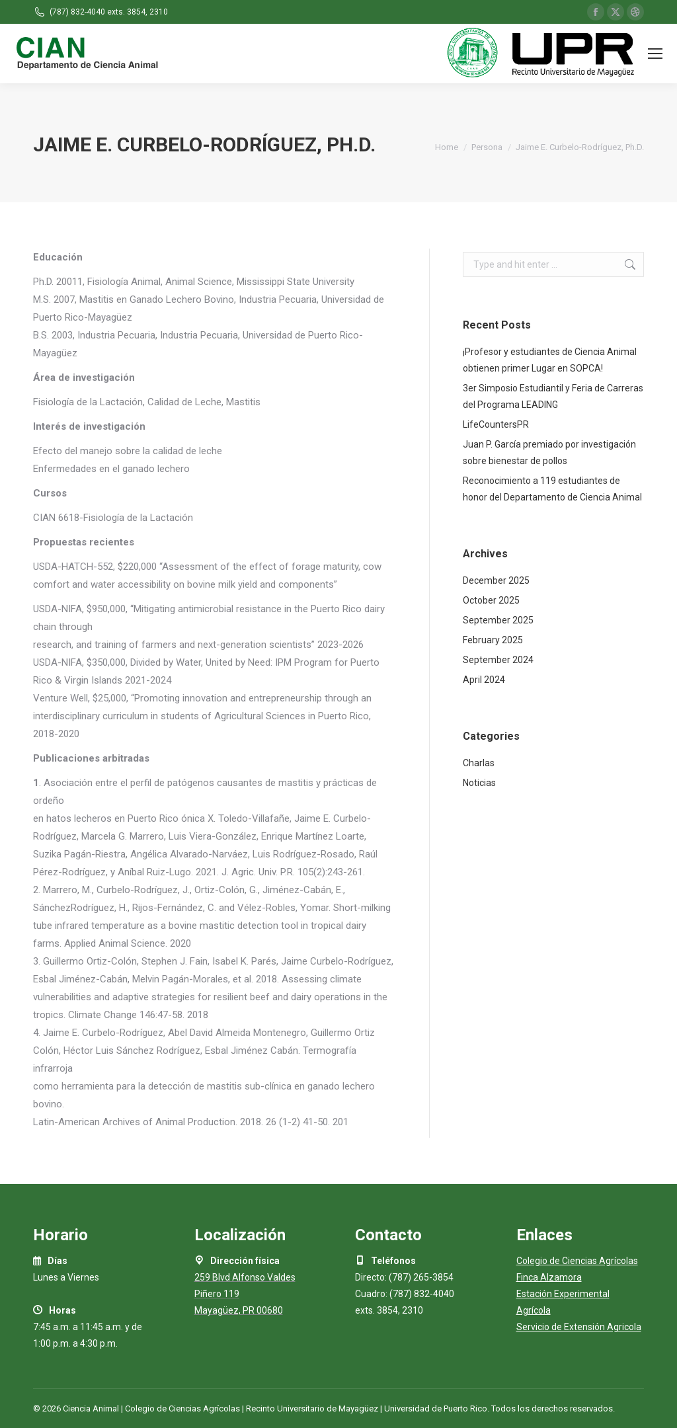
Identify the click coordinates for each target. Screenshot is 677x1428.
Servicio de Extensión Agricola (578, 1327)
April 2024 (484, 679)
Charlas (479, 763)
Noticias (479, 782)
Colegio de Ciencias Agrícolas (577, 1260)
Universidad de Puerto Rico (435, 1408)
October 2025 (491, 600)
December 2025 (496, 580)
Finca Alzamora (549, 1277)
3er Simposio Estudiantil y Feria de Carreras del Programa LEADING (553, 396)
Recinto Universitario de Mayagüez (312, 1408)
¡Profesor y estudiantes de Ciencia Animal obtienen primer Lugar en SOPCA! (550, 360)
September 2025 (498, 620)
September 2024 (498, 659)
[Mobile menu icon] (655, 53)
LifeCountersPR (496, 424)
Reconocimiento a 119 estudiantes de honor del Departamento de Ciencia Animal (552, 488)
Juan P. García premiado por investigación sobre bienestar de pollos (549, 452)
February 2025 (493, 640)
